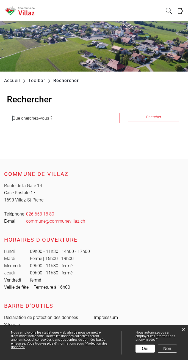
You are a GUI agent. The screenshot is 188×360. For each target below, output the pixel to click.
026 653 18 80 (40, 214)
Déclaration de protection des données (41, 317)
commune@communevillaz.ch (55, 221)
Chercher (153, 117)
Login (180, 11)
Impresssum (106, 317)
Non (167, 348)
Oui (145, 348)
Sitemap (12, 324)
